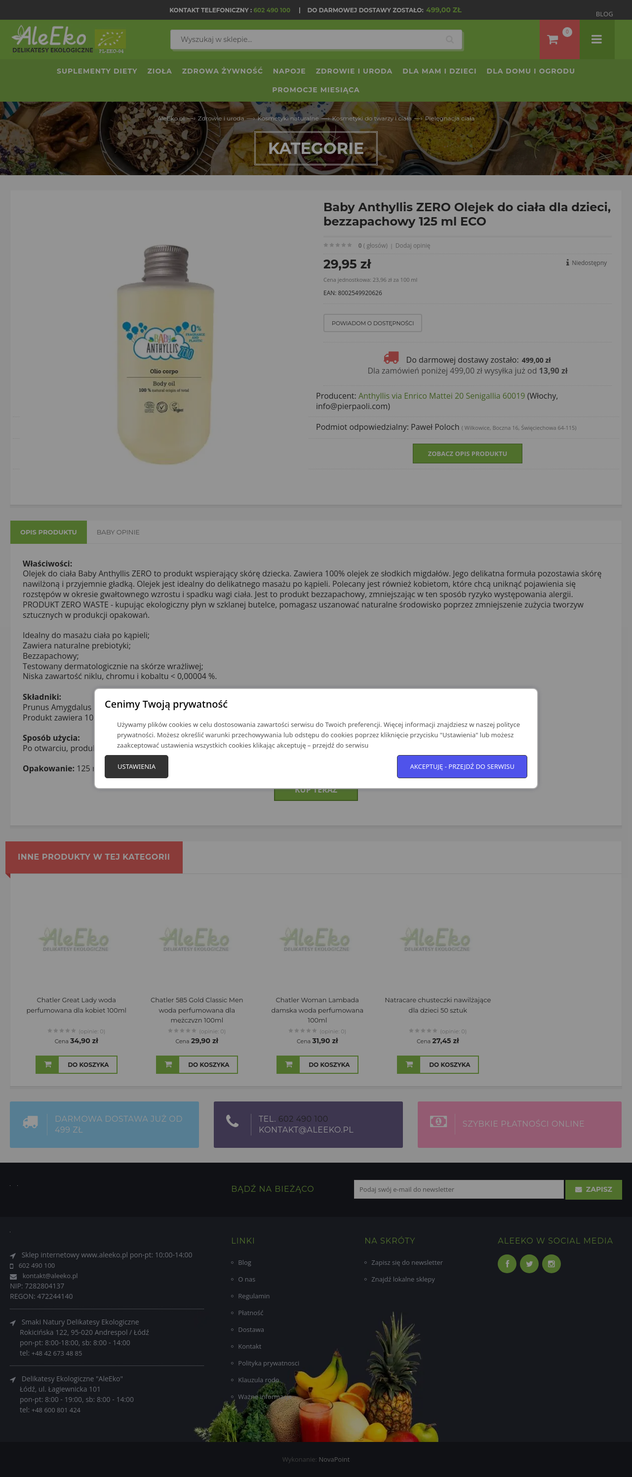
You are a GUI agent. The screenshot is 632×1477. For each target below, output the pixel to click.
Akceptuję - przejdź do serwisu (462, 766)
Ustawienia (137, 766)
